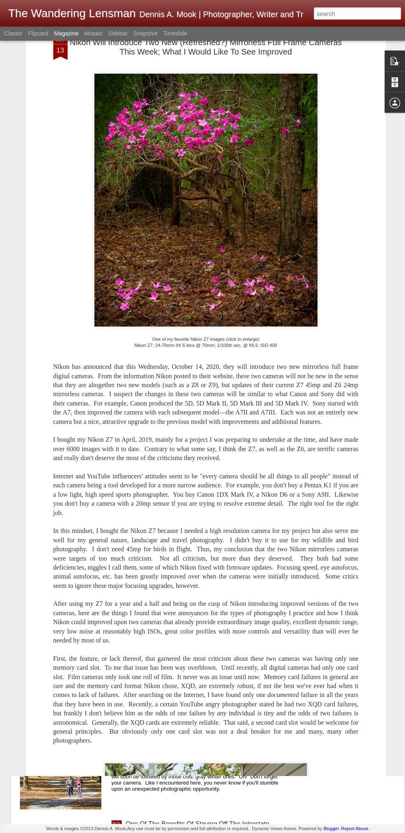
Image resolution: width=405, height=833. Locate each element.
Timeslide (175, 33)
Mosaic (93, 33)
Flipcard (38, 33)
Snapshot (146, 33)
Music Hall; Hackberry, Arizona (170, 639)
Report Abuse (354, 828)
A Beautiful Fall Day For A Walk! (171, 731)
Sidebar (118, 33)
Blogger (331, 828)
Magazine (66, 33)
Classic (13, 33)
